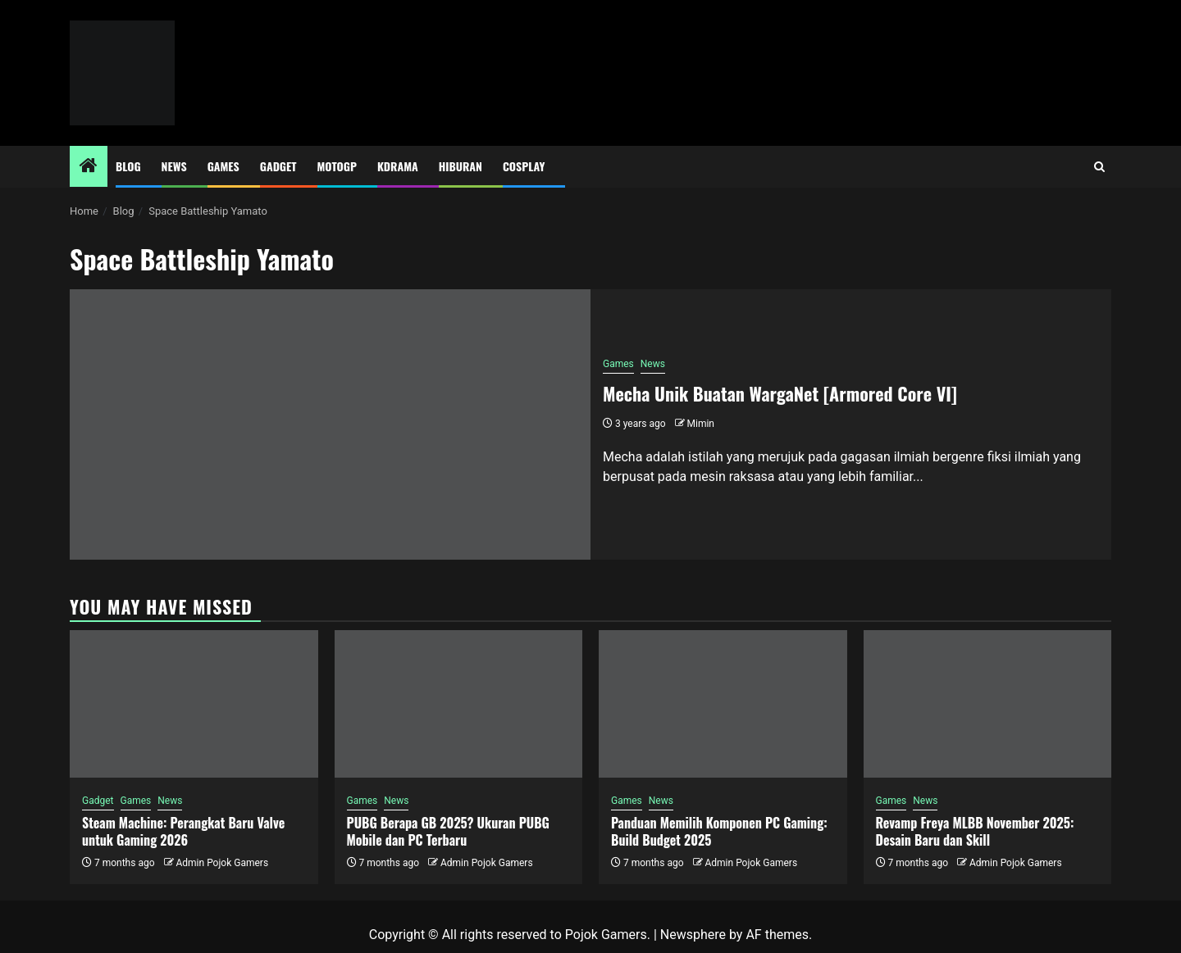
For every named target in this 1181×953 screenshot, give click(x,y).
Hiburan (460, 166)
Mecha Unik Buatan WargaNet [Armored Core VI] (780, 393)
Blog (128, 166)
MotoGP (337, 166)
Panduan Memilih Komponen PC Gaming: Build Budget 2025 (719, 831)
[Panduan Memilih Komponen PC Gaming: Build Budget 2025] (723, 704)
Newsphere (693, 934)
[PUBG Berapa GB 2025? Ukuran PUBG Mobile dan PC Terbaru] (459, 704)
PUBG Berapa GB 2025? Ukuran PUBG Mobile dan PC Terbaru (448, 831)
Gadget (278, 166)
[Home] (89, 167)
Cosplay (524, 166)
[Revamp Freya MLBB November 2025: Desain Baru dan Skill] (988, 704)
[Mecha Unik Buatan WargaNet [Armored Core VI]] (330, 424)
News (174, 166)
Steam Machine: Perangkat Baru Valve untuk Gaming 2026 (183, 831)
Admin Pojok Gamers (222, 863)
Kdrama (397, 166)
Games (223, 166)
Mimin (700, 423)
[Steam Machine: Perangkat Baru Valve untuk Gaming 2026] (194, 704)
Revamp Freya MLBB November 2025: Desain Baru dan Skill (975, 831)
